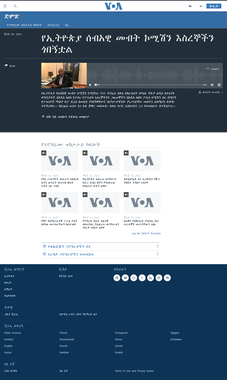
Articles (53, 25)
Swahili (119, 352)
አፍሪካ (7, 282)
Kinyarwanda (67, 339)
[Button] (9, 66)
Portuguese (121, 332)
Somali (119, 346)
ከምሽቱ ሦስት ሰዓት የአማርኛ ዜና (78, 314)
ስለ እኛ (64, 371)
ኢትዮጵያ (9, 276)
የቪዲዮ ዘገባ (66, 276)
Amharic (8, 339)
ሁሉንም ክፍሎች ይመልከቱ (146, 233)
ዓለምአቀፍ (10, 296)
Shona (118, 339)
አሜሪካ (8, 289)
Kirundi (63, 346)
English (8, 346)
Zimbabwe (176, 339)
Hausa (7, 352)
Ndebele (64, 352)
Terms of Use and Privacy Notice (134, 371)
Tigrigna (174, 332)
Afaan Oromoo (12, 332)
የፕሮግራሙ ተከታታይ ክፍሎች (24, 25)
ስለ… (68, 25)
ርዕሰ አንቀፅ (10, 371)
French (63, 332)
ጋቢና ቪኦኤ (11, 314)
